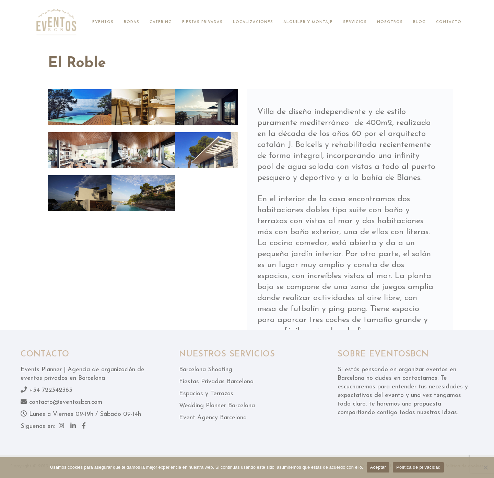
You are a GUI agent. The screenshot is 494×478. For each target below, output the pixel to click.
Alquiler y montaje (308, 22)
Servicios (355, 22)
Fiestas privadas (202, 22)
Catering (161, 22)
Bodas (131, 22)
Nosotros (390, 22)
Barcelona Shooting (205, 369)
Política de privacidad (418, 467)
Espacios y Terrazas (206, 393)
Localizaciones (253, 22)
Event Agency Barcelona (213, 417)
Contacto (448, 22)
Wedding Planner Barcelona (217, 405)
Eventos (103, 22)
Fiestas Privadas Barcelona (216, 381)
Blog (419, 22)
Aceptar (378, 467)
